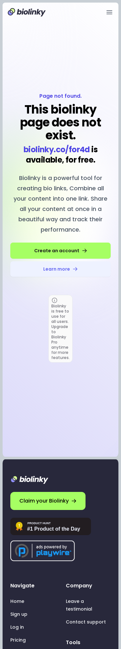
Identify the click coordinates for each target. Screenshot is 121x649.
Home (17, 601)
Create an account (60, 250)
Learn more (60, 269)
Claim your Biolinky (47, 500)
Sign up (18, 614)
